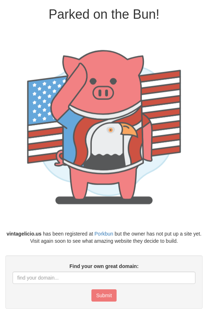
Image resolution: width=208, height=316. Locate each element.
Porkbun (104, 234)
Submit (104, 295)
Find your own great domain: (104, 266)
